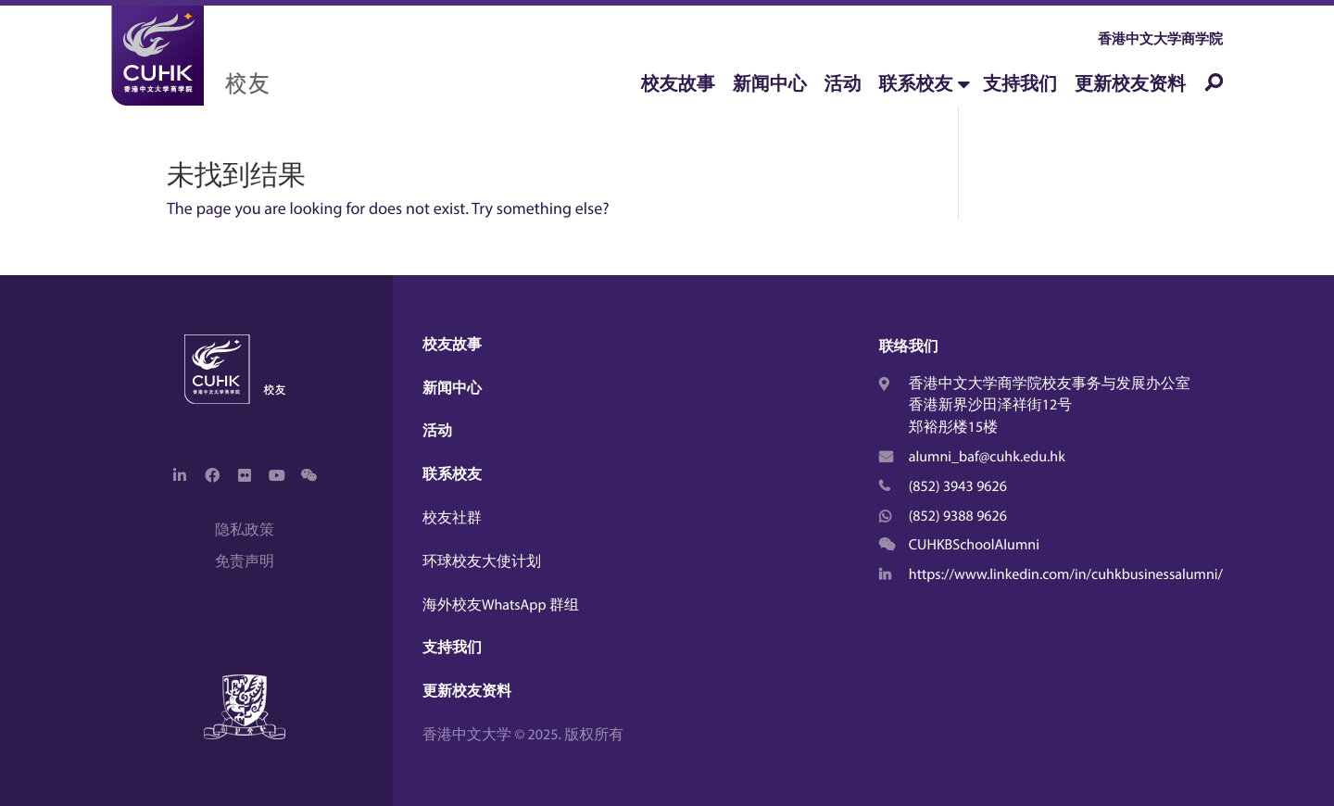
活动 (843, 83)
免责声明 (244, 561)
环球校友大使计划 (481, 561)
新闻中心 (770, 83)
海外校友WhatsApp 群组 (500, 605)
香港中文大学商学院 (1160, 38)
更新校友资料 (1130, 83)
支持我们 (1020, 83)
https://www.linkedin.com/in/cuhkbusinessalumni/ (1066, 574)
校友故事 (678, 83)
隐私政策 (244, 530)
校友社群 (452, 518)
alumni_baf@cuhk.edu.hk (987, 456)
